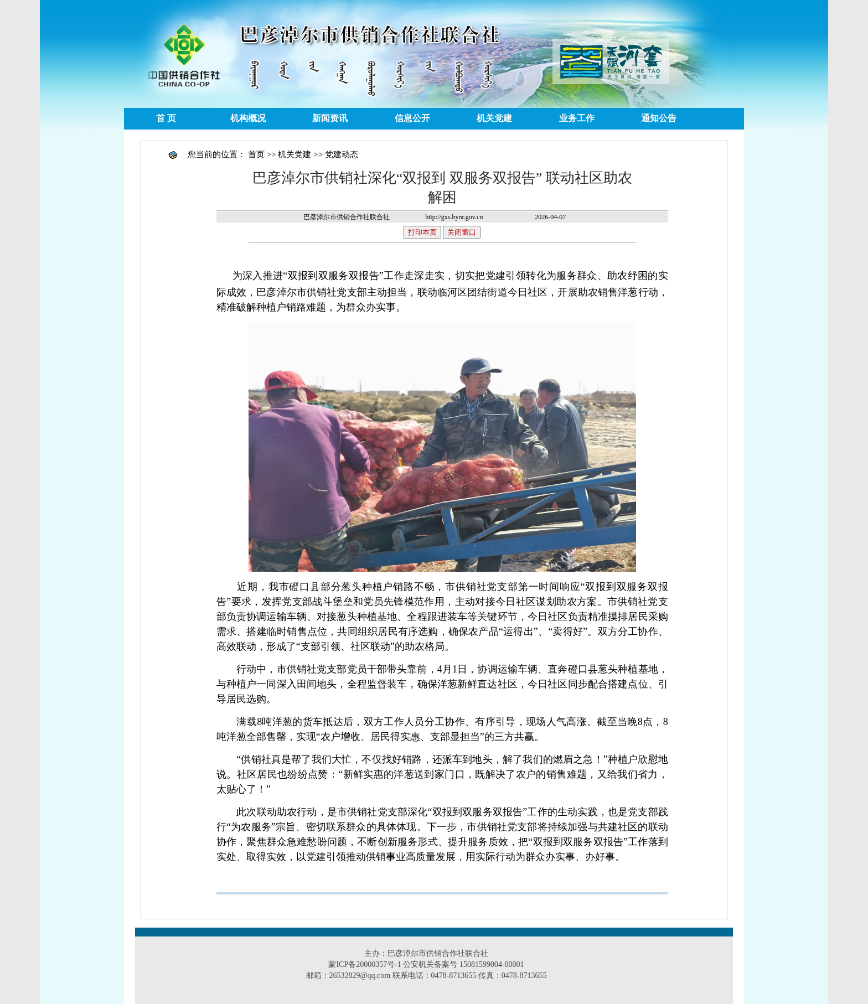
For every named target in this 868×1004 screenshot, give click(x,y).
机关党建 (494, 118)
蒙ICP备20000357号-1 (364, 964)
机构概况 (248, 118)
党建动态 (341, 154)
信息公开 (412, 118)
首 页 (166, 118)
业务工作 (577, 118)
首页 (256, 154)
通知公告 (658, 118)
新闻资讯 (330, 118)
